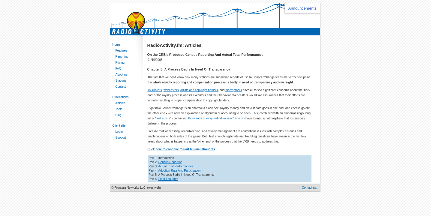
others (237, 90)
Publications (121, 97)
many (229, 90)
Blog (119, 115)
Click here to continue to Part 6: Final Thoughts (181, 149)
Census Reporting (170, 162)
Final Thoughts (168, 179)
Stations (121, 80)
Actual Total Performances (175, 166)
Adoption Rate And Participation (179, 170)
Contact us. (309, 187)
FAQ (119, 68)
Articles (120, 103)
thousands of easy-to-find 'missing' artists (215, 118)
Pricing (120, 62)
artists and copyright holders (199, 90)
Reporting (122, 56)
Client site (119, 125)
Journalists (155, 90)
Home (117, 44)
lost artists (163, 118)
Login (119, 131)
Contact (121, 86)
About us (121, 74)
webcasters (171, 90)
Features (121, 50)
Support (121, 137)
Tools (119, 109)
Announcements (302, 8)
